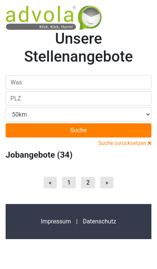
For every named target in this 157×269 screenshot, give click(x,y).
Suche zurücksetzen (124, 143)
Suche (78, 130)
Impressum (56, 221)
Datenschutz (99, 221)
